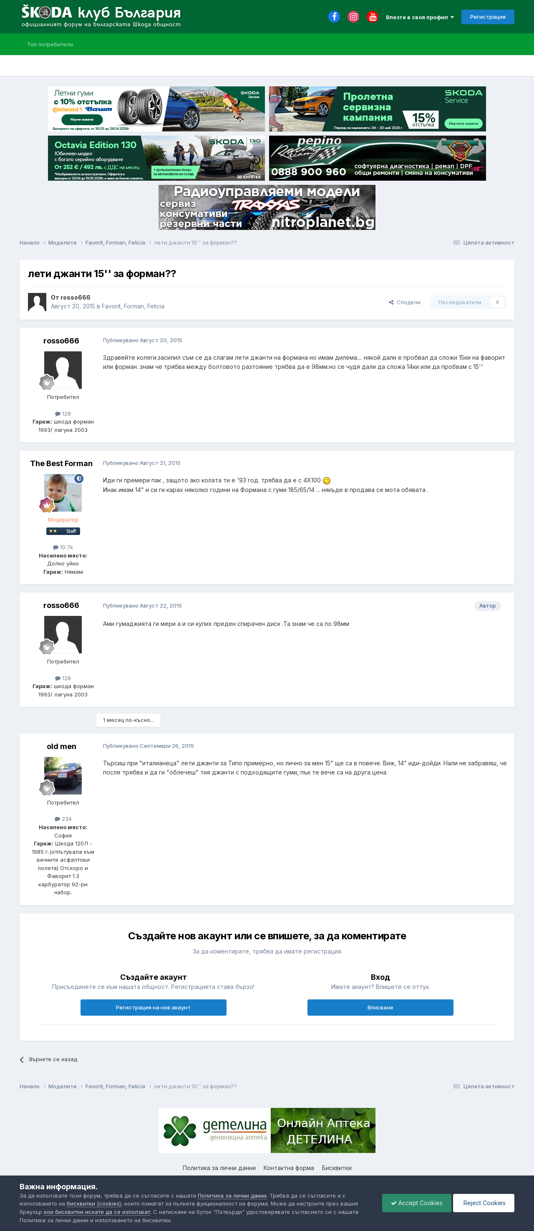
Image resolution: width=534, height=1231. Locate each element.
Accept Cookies (417, 1202)
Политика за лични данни (219, 1167)
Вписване (380, 1007)
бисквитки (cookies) (94, 1203)
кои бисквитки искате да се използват (97, 1211)
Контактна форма (289, 1167)
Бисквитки (337, 1167)
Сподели (405, 302)
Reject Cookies (484, 1202)
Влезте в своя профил (420, 17)
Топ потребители (50, 44)
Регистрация (488, 16)
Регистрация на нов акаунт (153, 1007)
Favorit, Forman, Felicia (133, 306)
